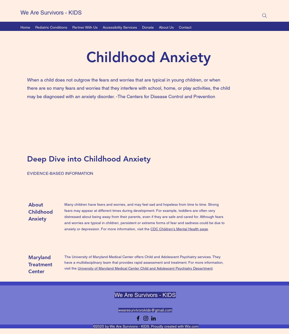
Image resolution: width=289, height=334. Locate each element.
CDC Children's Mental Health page (179, 229)
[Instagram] (146, 318)
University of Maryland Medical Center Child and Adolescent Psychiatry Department (145, 268)
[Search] (264, 15)
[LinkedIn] (153, 318)
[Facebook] (138, 318)
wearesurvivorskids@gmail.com (145, 310)
